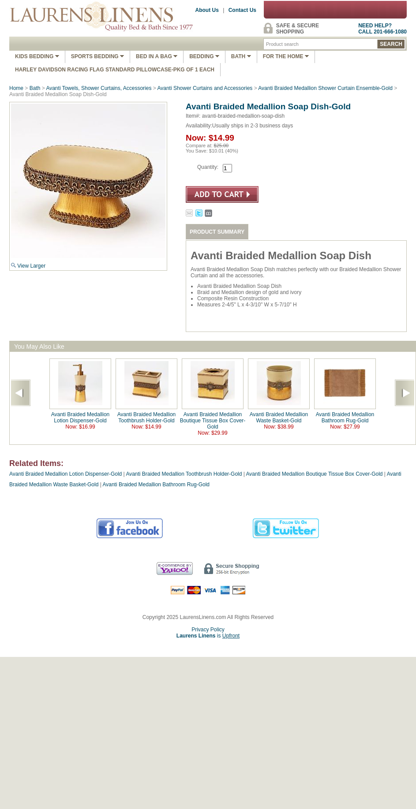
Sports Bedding (97, 56)
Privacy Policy (208, 629)
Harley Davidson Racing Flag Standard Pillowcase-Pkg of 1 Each (114, 70)
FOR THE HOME (286, 56)
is (208, 636)
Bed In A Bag (156, 56)
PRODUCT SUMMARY (217, 232)
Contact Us (242, 10)
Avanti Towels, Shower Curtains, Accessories (98, 88)
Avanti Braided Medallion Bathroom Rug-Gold (345, 417)
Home (16, 88)
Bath (241, 56)
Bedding (204, 56)
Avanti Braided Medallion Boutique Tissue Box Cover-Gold (213, 420)
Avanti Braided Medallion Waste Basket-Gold (279, 417)
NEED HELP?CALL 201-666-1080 (382, 28)
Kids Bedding (37, 56)
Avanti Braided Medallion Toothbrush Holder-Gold (146, 417)
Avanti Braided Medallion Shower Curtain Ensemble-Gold (325, 88)
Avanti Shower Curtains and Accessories (204, 88)
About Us (207, 10)
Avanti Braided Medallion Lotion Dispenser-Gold (80, 417)
